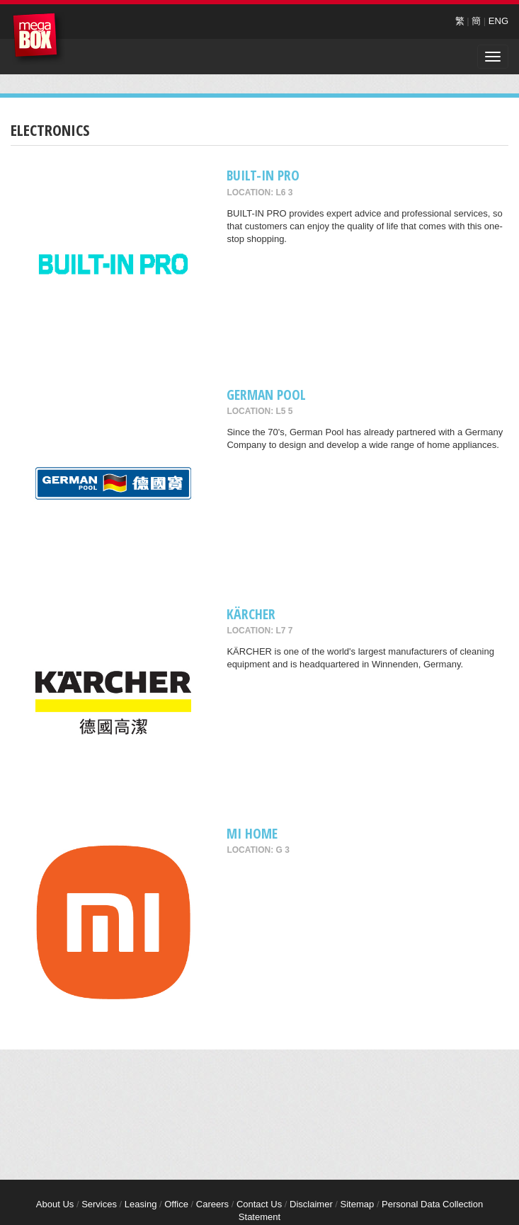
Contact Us (259, 1204)
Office (176, 1204)
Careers (212, 1204)
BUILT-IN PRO (263, 175)
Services (99, 1204)
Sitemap (358, 1204)
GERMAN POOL (266, 394)
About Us (55, 1204)
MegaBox (38, 38)
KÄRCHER (251, 613)
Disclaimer (311, 1204)
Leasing (141, 1204)
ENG (498, 21)
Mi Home (252, 833)
